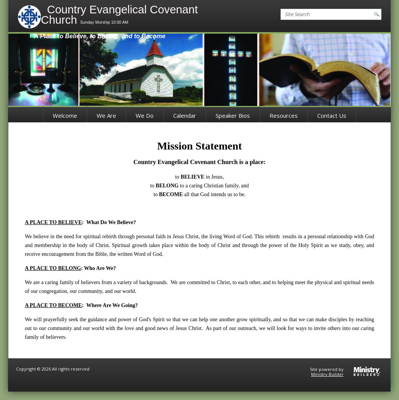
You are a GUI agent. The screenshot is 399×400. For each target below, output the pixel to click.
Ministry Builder (327, 374)
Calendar (184, 115)
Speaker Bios (233, 115)
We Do (145, 115)
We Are (106, 115)
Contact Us (331, 115)
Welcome (65, 115)
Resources (283, 115)
